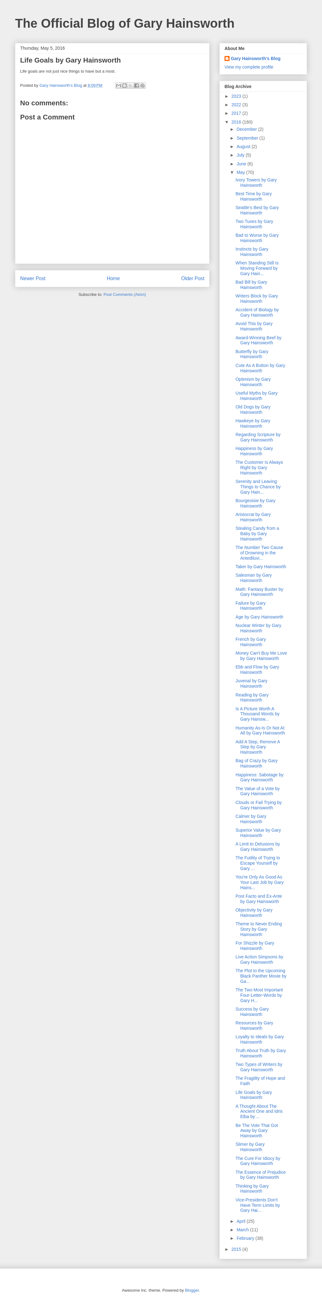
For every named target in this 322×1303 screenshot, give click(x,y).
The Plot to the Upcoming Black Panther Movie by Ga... (261, 976)
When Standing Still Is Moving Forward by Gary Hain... (257, 268)
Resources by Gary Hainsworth (254, 1025)
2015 (236, 1249)
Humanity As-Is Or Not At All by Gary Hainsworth (260, 730)
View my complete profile (249, 66)
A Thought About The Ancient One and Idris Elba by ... (259, 1111)
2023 (236, 96)
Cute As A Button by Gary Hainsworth (260, 368)
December (247, 129)
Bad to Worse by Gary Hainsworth (257, 238)
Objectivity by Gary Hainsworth (254, 912)
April (241, 1221)
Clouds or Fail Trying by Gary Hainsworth (259, 805)
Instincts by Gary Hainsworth (252, 252)
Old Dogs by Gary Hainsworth (253, 409)
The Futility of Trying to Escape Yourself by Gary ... (258, 863)
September (247, 138)
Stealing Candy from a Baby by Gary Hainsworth (257, 533)
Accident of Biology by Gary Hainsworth (257, 312)
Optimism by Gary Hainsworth (253, 382)
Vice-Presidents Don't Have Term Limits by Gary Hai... (258, 1205)
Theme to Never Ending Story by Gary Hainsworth (259, 929)
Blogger (192, 1290)
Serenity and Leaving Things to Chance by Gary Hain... (258, 487)
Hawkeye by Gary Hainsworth (253, 423)
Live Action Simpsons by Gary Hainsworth (259, 959)
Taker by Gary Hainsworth (261, 566)
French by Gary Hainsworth (251, 642)
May (241, 172)
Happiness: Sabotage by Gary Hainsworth (260, 777)
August (243, 146)
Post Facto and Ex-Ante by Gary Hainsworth (259, 899)
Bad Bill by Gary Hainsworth (251, 285)
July (241, 155)
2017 (236, 113)
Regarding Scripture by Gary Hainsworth (258, 437)
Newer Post (33, 278)
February (245, 1238)
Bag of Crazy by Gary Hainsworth (257, 763)
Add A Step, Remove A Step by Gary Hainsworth (258, 747)
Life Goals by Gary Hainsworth (254, 1095)
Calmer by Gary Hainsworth (251, 819)
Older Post (192, 278)
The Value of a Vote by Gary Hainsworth (258, 791)
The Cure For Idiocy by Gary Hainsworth (258, 1161)
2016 (236, 122)
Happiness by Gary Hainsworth (254, 451)
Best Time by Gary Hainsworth (254, 196)
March (243, 1229)
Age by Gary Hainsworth (259, 616)
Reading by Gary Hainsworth (252, 697)
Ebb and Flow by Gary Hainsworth (257, 669)
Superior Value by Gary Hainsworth (258, 833)
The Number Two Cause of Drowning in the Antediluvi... (259, 553)
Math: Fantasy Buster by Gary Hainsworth (259, 592)
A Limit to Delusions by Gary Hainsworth (258, 846)
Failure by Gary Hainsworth (251, 606)
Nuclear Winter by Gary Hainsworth (258, 628)
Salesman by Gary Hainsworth (254, 578)
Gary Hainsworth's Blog (255, 58)
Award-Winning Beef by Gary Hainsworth (258, 340)
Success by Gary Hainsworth (252, 1011)
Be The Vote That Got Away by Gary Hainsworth (257, 1131)
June (241, 163)
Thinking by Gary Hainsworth (252, 1189)
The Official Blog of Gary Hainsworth (125, 23)
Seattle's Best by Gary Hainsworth (257, 210)
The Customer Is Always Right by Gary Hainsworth (259, 467)
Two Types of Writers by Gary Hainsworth (259, 1067)
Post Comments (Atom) (124, 294)
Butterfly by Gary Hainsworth (252, 354)
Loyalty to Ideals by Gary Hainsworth (260, 1039)
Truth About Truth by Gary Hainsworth (261, 1053)
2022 (236, 104)
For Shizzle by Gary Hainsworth (255, 945)
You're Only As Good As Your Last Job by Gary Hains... (260, 882)
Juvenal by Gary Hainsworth (251, 683)
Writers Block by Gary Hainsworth (257, 298)
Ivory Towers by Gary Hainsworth (256, 182)
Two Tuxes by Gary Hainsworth (254, 224)
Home (113, 278)
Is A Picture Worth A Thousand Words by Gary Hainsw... (258, 714)
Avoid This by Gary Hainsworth (254, 326)
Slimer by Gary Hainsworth (250, 1147)
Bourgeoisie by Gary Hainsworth (255, 503)
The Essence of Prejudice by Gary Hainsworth (261, 1175)
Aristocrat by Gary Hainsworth (253, 517)
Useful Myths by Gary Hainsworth (257, 396)
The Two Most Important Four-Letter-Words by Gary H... (259, 995)
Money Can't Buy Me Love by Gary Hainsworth (261, 656)
